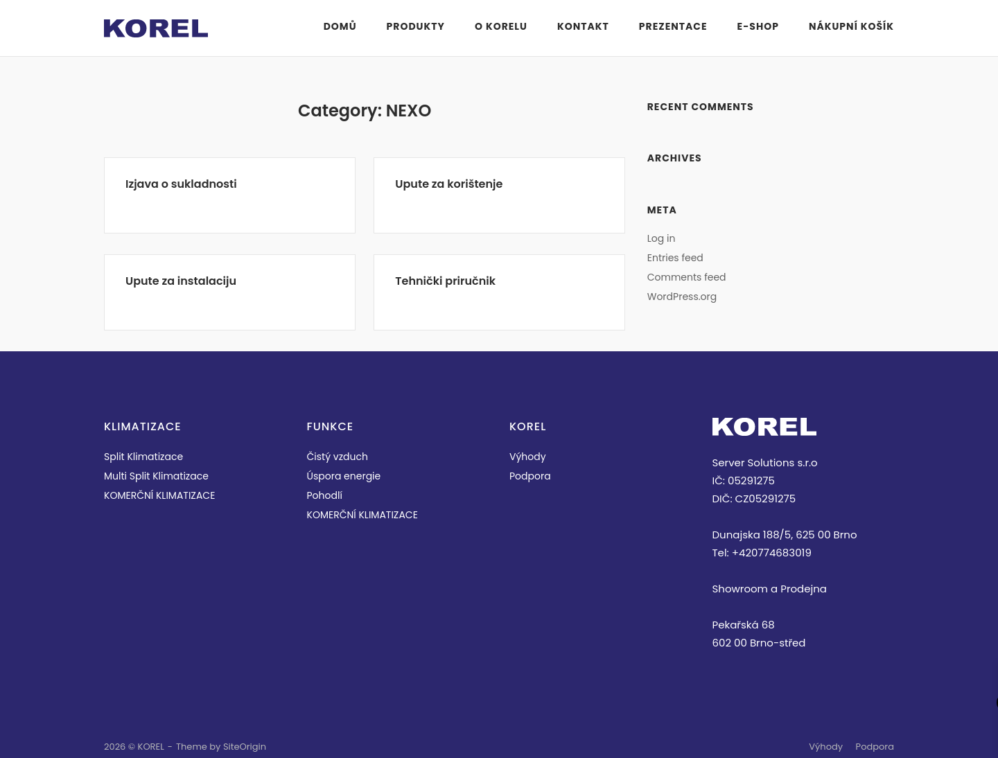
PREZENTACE (673, 26)
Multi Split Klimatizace (156, 476)
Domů (340, 26)
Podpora (530, 476)
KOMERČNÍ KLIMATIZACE (159, 495)
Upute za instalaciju (180, 281)
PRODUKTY (416, 26)
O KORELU (501, 26)
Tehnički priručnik (445, 281)
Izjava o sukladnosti (181, 184)
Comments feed (686, 277)
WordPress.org (682, 296)
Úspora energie (344, 476)
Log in (661, 238)
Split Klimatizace (143, 457)
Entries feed (675, 258)
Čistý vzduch (337, 457)
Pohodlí (324, 495)
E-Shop (758, 26)
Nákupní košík (851, 26)
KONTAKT (583, 26)
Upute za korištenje (448, 184)
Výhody (527, 457)
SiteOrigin (244, 746)
